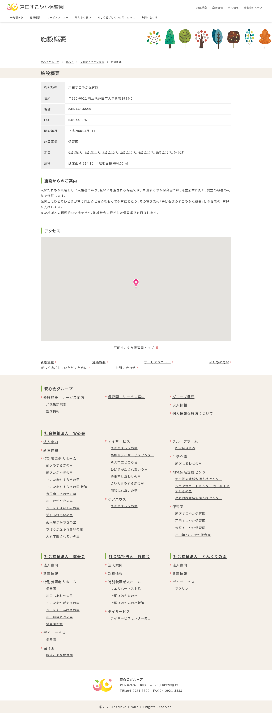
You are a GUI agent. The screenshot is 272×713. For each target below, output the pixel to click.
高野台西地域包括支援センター (198, 498)
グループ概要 (183, 396)
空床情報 (53, 411)
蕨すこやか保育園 (59, 655)
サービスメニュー (157, 362)
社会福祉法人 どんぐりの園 (200, 556)
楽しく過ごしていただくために (64, 367)
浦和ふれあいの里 (59, 515)
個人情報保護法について (192, 413)
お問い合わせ (126, 367)
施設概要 (99, 362)
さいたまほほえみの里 (63, 508)
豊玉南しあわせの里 (61, 493)
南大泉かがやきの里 (61, 522)
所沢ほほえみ (185, 448)
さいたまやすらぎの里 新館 (66, 486)
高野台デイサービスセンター (132, 455)
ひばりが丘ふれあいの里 (64, 529)
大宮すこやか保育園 (190, 527)
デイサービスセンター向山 (131, 618)
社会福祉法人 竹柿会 (129, 556)
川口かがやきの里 (59, 500)
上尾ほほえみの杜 (124, 595)
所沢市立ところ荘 (124, 462)
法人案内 (50, 441)
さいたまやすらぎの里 (63, 479)
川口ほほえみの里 (59, 616)
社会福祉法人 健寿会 (64, 556)
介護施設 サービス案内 (63, 397)
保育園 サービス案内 (126, 396)
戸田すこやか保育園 (92, 62)
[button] (136, 284)
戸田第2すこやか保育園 (193, 534)
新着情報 (47, 362)
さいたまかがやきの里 (63, 602)
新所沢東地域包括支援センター (198, 478)
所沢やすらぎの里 (59, 465)
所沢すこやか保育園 (190, 513)
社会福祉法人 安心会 (64, 433)
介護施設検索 (56, 404)
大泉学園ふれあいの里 (63, 536)
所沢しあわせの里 (188, 463)
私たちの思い (219, 362)
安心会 (70, 62)
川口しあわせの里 (59, 595)
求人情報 (179, 405)
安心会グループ (50, 62)
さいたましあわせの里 (63, 610)
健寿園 (51, 588)
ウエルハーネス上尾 (126, 588)
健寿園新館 (54, 624)
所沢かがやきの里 (59, 472)
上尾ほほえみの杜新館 (127, 602)
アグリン (181, 588)
